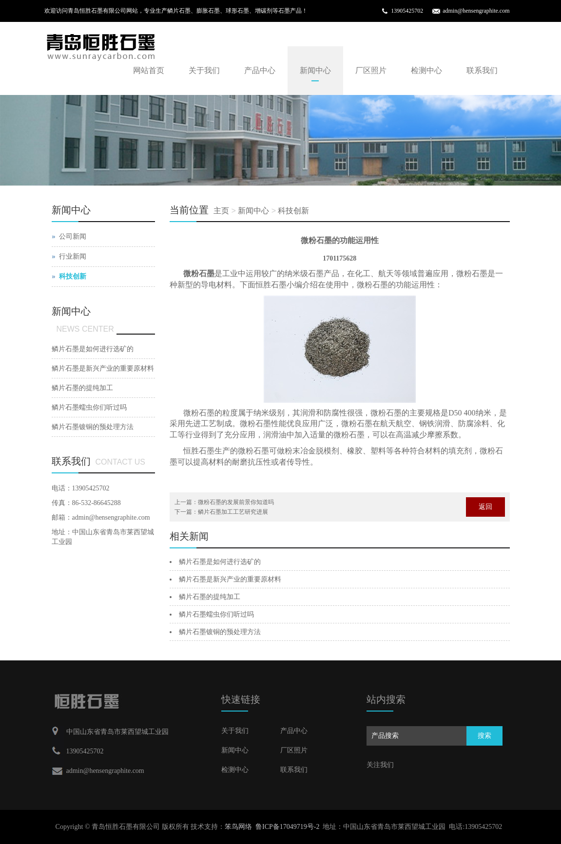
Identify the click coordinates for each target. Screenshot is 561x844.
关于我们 (204, 70)
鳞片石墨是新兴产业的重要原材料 (230, 579)
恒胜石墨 (198, 451)
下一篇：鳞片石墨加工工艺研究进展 (221, 511)
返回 (485, 506)
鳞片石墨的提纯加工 (209, 596)
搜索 (484, 735)
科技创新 (293, 210)
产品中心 (259, 70)
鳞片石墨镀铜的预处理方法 (220, 632)
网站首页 (148, 70)
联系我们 (482, 70)
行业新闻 (72, 256)
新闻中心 (315, 70)
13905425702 (407, 10)
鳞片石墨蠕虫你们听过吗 (216, 614)
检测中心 (426, 70)
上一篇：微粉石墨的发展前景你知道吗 (224, 502)
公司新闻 (72, 236)
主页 (221, 210)
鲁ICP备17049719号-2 (287, 826)
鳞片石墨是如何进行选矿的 (220, 561)
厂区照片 (371, 70)
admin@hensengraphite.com (476, 10)
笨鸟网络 (238, 826)
